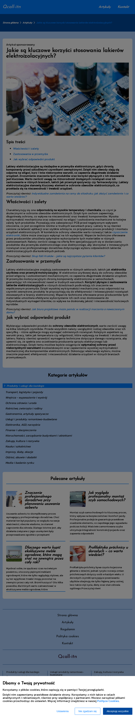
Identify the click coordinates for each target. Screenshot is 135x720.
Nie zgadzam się (87, 711)
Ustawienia (63, 711)
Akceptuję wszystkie (118, 711)
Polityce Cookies (108, 701)
